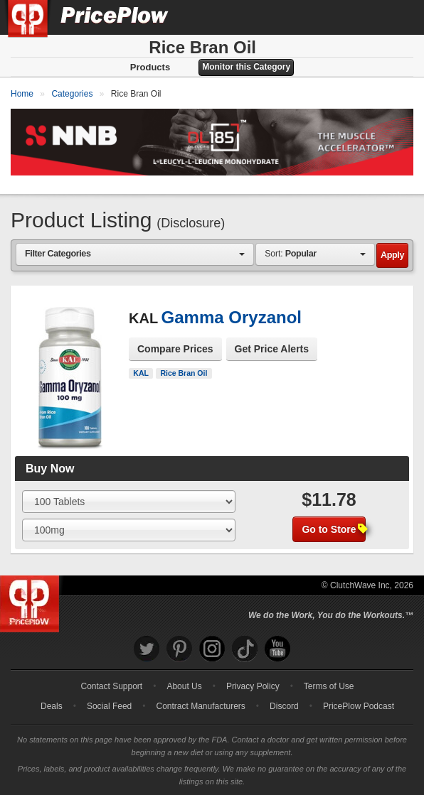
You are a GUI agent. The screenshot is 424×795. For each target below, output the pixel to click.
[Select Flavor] (128, 530)
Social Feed (109, 706)
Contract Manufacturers (200, 706)
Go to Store (333, 529)
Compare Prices (175, 349)
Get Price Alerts (272, 349)
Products (150, 67)
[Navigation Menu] (398, 17)
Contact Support (111, 686)
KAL (141, 373)
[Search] (366, 17)
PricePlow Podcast (358, 706)
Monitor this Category (246, 67)
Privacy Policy (253, 686)
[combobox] (135, 254)
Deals (52, 706)
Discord (284, 706)
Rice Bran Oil (183, 373)
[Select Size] (128, 501)
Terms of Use (329, 686)
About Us (183, 686)
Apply (392, 255)
